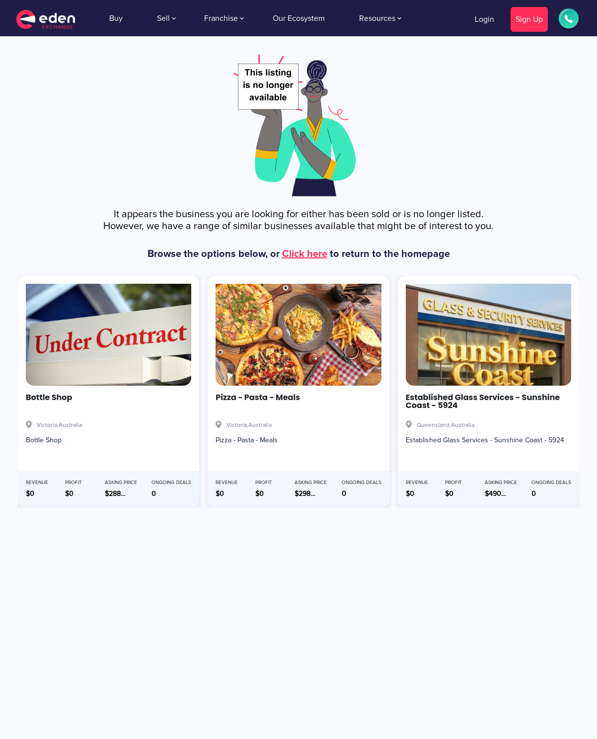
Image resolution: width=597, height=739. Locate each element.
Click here (304, 254)
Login (484, 19)
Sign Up (529, 19)
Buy (116, 18)
